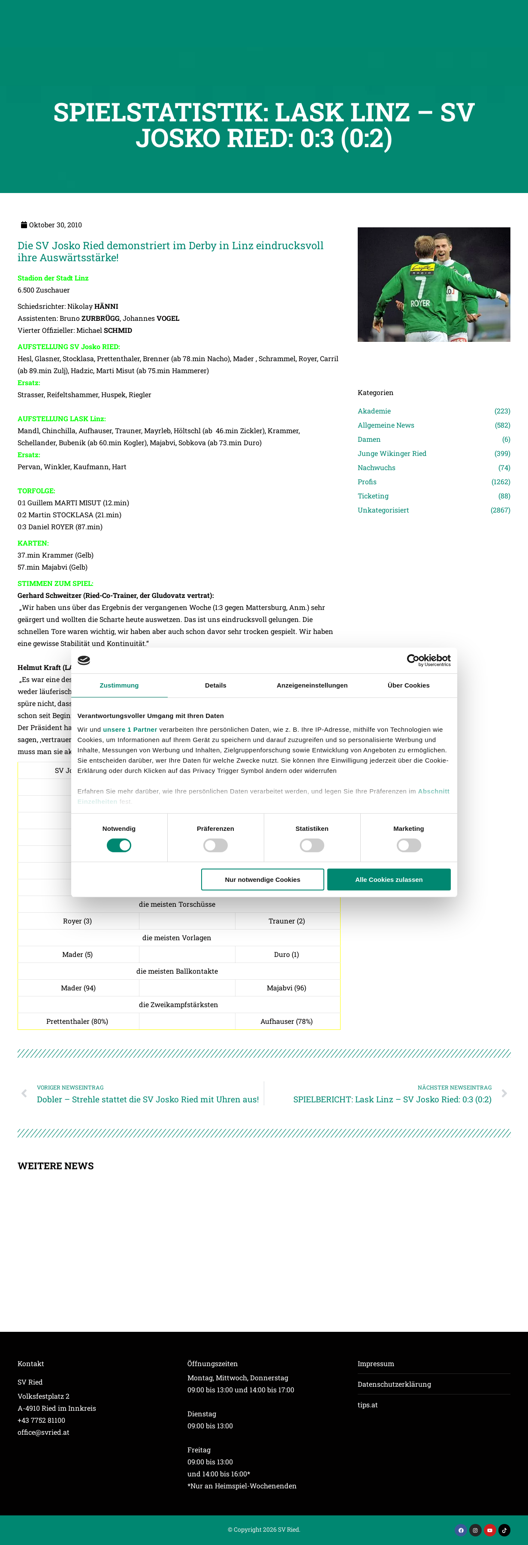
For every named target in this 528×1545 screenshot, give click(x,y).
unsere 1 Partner (130, 729)
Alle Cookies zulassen (389, 879)
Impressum (376, 1363)
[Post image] (434, 354)
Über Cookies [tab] (409, 685)
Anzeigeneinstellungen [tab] (312, 685)
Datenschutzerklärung (394, 1383)
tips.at (368, 1404)
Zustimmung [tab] (119, 685)
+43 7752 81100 (41, 1419)
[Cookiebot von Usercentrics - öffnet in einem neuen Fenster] (413, 660)
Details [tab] (215, 685)
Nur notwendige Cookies (262, 879)
